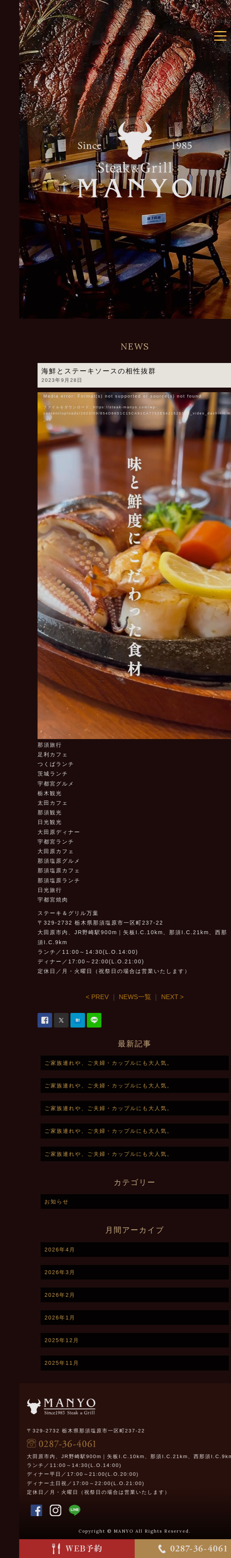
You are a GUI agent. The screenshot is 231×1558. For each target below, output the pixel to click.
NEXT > (189, 997)
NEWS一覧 (151, 997)
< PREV (113, 997)
